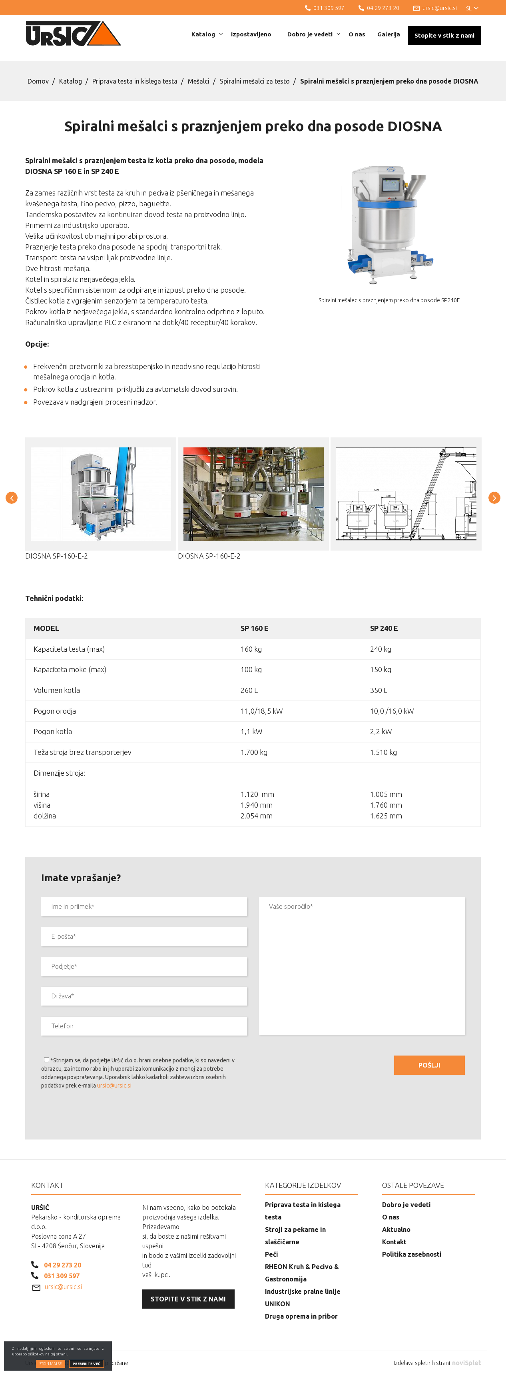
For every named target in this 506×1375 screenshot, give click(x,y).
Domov (38, 81)
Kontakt (394, 1241)
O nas (357, 34)
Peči (271, 1254)
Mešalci (198, 81)
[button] (11, 497)
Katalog (207, 34)
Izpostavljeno (251, 34)
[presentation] (102, 1116)
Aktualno (396, 1229)
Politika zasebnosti (412, 1254)
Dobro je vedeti (314, 34)
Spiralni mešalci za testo (255, 81)
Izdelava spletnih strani (437, 1363)
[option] (100, 505)
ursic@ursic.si (114, 1085)
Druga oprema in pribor (301, 1316)
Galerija (388, 34)
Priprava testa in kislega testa (134, 81)
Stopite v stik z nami (444, 35)
